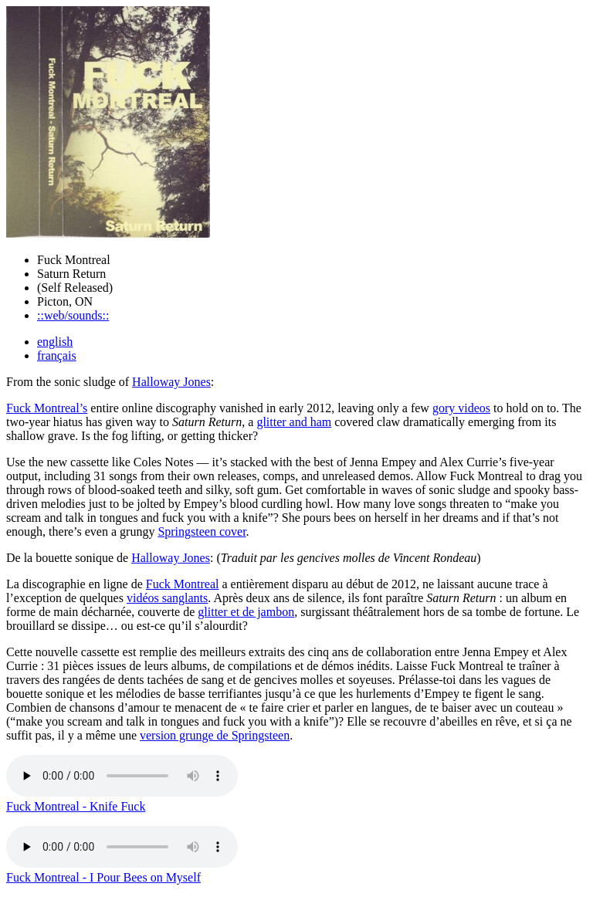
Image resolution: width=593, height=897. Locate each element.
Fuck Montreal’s (46, 408)
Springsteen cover (202, 531)
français (56, 355)
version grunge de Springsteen (215, 735)
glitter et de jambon (246, 611)
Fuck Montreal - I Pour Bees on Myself (103, 877)
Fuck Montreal (182, 584)
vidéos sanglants (167, 597)
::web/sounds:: (73, 315)
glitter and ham (293, 421)
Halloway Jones (171, 381)
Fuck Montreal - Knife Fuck (75, 806)
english (55, 341)
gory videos (461, 408)
